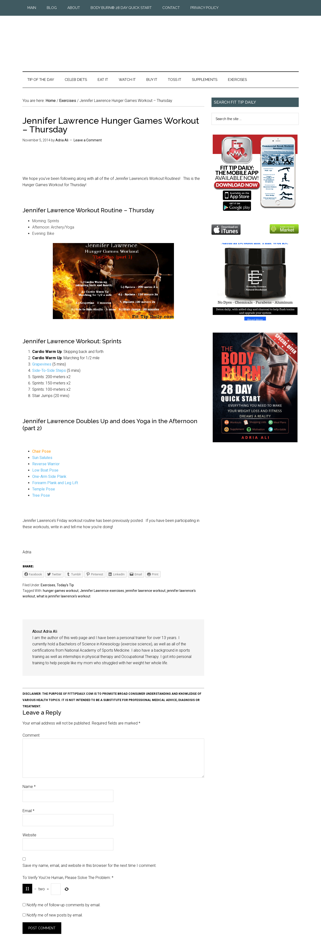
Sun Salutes (42, 457)
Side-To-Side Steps (49, 370)
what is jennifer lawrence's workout (63, 596)
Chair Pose (41, 451)
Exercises (48, 585)
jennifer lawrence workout (145, 591)
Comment (31, 735)
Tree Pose (41, 495)
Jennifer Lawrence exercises (102, 591)
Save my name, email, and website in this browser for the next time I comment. (90, 865)
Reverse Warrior (46, 464)
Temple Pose (43, 489)
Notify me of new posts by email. (55, 915)
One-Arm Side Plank (49, 476)
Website (29, 835)
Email (28, 811)
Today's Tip (65, 585)
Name (29, 786)
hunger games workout (60, 591)
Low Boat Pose (45, 470)
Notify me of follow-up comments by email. (64, 905)
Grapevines (41, 364)
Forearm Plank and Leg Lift (55, 483)
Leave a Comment (88, 140)
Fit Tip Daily (161, 39)
